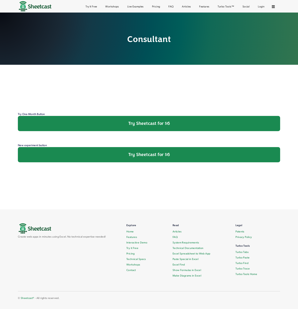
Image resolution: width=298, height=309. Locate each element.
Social (246, 6)
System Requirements (186, 242)
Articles (186, 6)
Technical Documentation (188, 248)
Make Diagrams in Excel (187, 275)
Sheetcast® (27, 297)
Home (130, 231)
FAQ (171, 6)
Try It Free (91, 6)
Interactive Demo (136, 242)
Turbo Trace (242, 268)
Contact (131, 270)
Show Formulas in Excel (187, 270)
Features (204, 6)
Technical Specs (136, 259)
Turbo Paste (242, 257)
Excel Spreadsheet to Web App (191, 253)
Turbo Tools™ (226, 6)
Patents (239, 231)
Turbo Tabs (242, 252)
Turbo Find (241, 263)
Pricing (156, 6)
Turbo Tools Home (246, 274)
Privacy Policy (243, 236)
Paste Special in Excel (185, 259)
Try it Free (132, 248)
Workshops (112, 6)
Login (261, 6)
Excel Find (179, 264)
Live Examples (135, 6)
